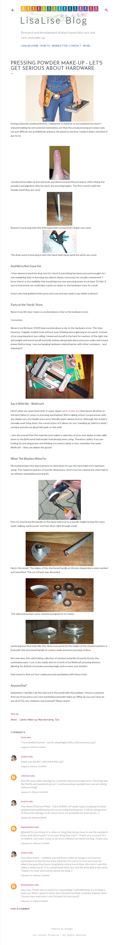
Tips (57, 719)
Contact (75, 45)
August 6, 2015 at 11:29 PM (33, 766)
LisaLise (24, 756)
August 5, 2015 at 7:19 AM (33, 747)
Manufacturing (46, 719)
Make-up (32, 719)
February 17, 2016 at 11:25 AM (35, 843)
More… (87, 45)
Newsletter (60, 45)
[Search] (106, 9)
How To (45, 45)
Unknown (25, 775)
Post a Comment (20, 908)
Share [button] (14, 719)
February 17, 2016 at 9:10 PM (34, 901)
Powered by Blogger (59, 929)
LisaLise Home (29, 45)
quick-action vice (71, 410)
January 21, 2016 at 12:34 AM (34, 792)
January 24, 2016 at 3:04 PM (33, 817)
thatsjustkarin (27, 827)
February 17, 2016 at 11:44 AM (35, 875)
